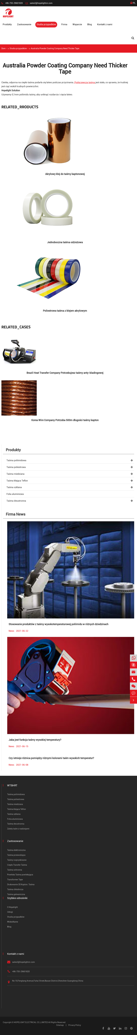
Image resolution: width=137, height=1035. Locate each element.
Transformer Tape (15, 879)
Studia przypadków (46, 24)
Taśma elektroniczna (16, 850)
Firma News (15, 514)
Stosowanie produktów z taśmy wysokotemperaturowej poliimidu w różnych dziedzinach (58, 624)
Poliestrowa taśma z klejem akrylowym (65, 310)
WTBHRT (12, 785)
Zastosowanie (24, 24)
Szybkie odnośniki (17, 898)
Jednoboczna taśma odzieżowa (65, 242)
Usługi (10, 912)
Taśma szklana (14, 487)
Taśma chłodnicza (15, 889)
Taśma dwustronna (16, 500)
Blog (89, 24)
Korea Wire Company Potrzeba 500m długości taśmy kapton (65, 420)
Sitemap (60, 1025)
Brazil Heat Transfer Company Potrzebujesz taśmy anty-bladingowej (65, 372)
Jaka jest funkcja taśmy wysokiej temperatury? (35, 739)
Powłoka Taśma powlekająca (20, 874)
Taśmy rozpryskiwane (16, 860)
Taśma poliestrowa (16, 467)
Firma (64, 24)
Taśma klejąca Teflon (17, 480)
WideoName (12, 922)
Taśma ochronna (14, 870)
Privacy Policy (74, 1025)
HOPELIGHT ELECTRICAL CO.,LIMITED (31, 1022)
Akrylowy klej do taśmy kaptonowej (65, 173)
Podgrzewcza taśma (84, 82)
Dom (3, 48)
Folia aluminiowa (15, 494)
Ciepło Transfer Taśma (17, 865)
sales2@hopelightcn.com (41, 3)
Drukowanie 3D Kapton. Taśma (20, 884)
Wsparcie (77, 24)
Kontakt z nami (104, 24)
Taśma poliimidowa (16, 460)
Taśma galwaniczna (16, 894)
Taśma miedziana (15, 474)
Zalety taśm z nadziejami (18, 829)
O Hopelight (12, 907)
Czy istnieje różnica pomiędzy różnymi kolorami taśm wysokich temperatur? (51, 758)
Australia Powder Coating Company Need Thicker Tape (55, 48)
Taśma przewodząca (16, 855)
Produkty (7, 24)
